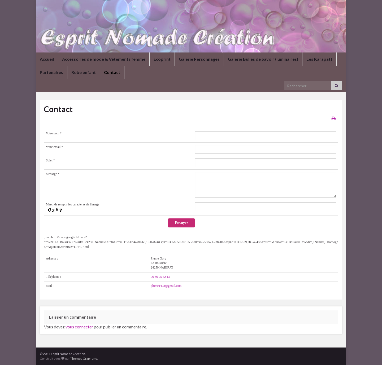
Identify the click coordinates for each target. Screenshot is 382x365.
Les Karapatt (319, 58)
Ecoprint (162, 58)
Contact (112, 72)
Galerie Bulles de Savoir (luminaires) (263, 58)
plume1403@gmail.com (166, 286)
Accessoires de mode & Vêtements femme (103, 58)
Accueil (47, 58)
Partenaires (51, 72)
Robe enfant (83, 72)
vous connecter (79, 326)
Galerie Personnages (199, 58)
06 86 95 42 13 (160, 277)
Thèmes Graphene (83, 358)
